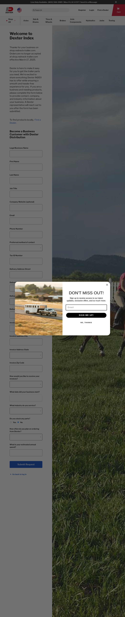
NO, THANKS (86, 322)
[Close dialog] (107, 285)
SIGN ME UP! (86, 315)
